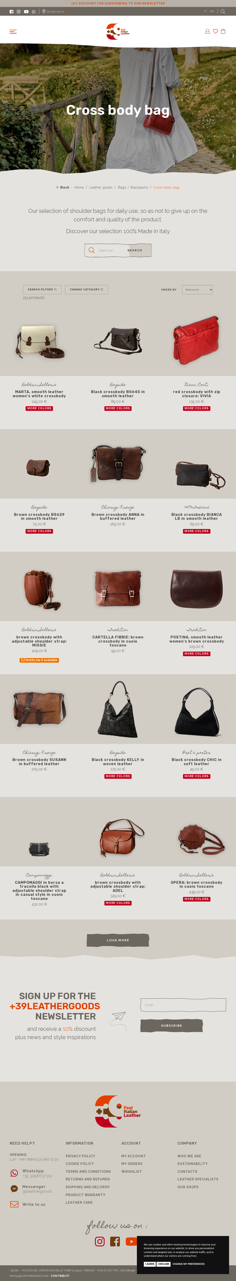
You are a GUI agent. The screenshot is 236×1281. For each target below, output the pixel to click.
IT (205, 11)
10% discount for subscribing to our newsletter (118, 3)
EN (212, 11)
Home (79, 187)
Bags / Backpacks (133, 187)
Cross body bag (166, 187)
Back (62, 187)
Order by (169, 289)
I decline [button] (163, 1264)
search (134, 250)
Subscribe (171, 1025)
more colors (39, 408)
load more (118, 940)
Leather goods (100, 187)
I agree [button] (149, 1264)
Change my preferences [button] (189, 1264)
